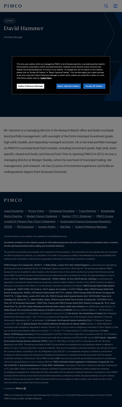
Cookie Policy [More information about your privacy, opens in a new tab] (46, 78)
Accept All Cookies (94, 86)
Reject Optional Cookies (69, 86)
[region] (61, 75)
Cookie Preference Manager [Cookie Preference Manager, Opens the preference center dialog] (30, 86)
